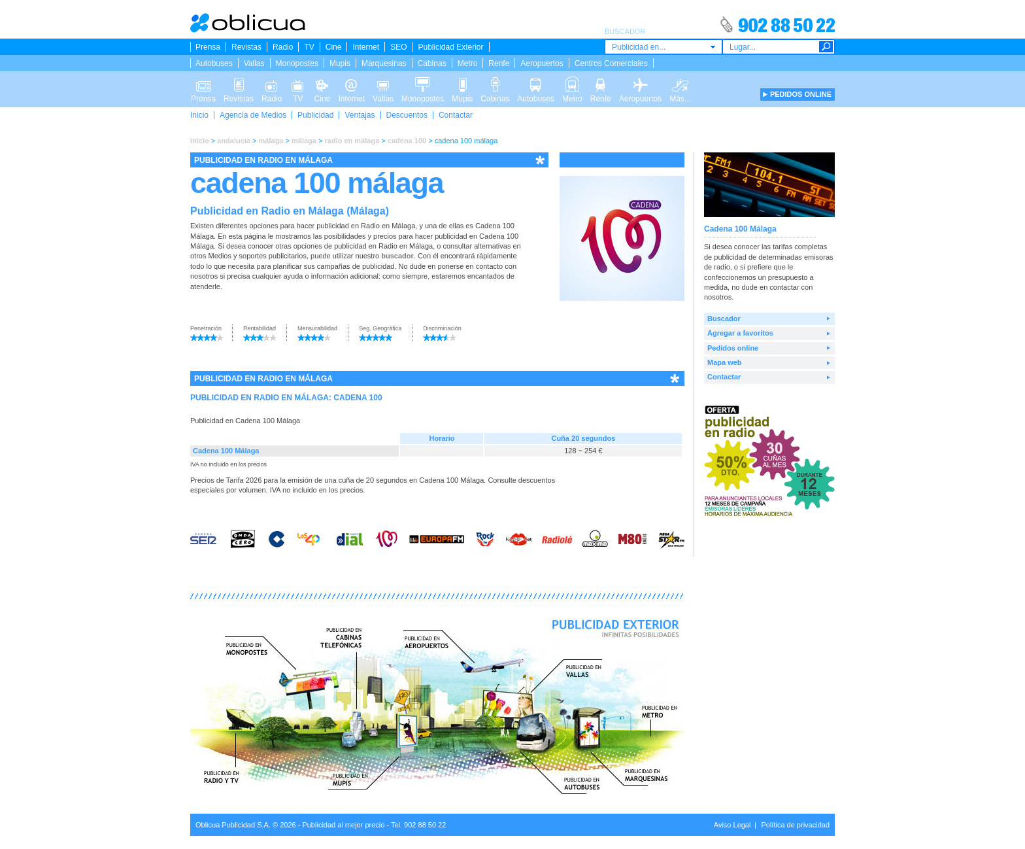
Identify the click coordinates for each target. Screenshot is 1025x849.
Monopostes (297, 63)
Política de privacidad (795, 825)
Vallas (254, 63)
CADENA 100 (357, 397)
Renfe (498, 63)
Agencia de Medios (253, 115)
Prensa (207, 47)
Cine (334, 47)
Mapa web (724, 362)
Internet (365, 47)
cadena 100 (407, 141)
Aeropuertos (541, 63)
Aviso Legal (732, 825)
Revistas (246, 47)
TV (309, 47)
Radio (283, 47)
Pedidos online (732, 348)
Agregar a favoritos (740, 333)
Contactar (456, 115)
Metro (468, 63)
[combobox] (663, 46)
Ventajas (359, 115)
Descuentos (407, 115)
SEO (398, 47)
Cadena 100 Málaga (226, 451)
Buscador (724, 318)
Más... (680, 83)
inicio (199, 141)
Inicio (199, 115)
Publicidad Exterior (450, 47)
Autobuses (214, 63)
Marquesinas (384, 63)
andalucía (233, 141)
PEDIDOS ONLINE (801, 94)
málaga (271, 141)
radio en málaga (352, 141)
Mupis (339, 63)
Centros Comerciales (611, 63)
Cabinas (432, 63)
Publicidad (315, 115)
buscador (397, 256)
